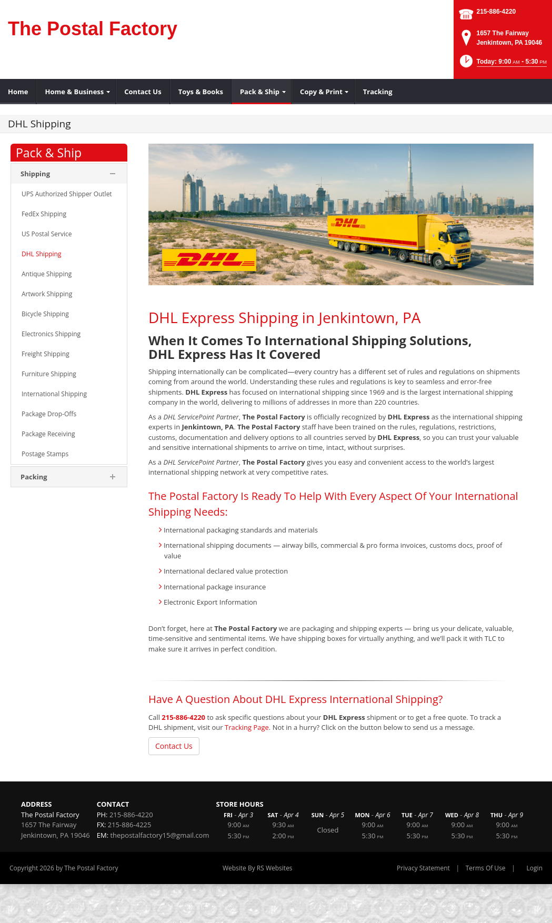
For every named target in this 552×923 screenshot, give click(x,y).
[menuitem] (18, 91)
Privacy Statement (423, 868)
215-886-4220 (496, 11)
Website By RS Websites (258, 868)
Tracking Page (247, 727)
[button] (502, 64)
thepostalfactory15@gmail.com (159, 835)
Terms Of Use (486, 868)
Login (535, 868)
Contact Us (174, 746)
